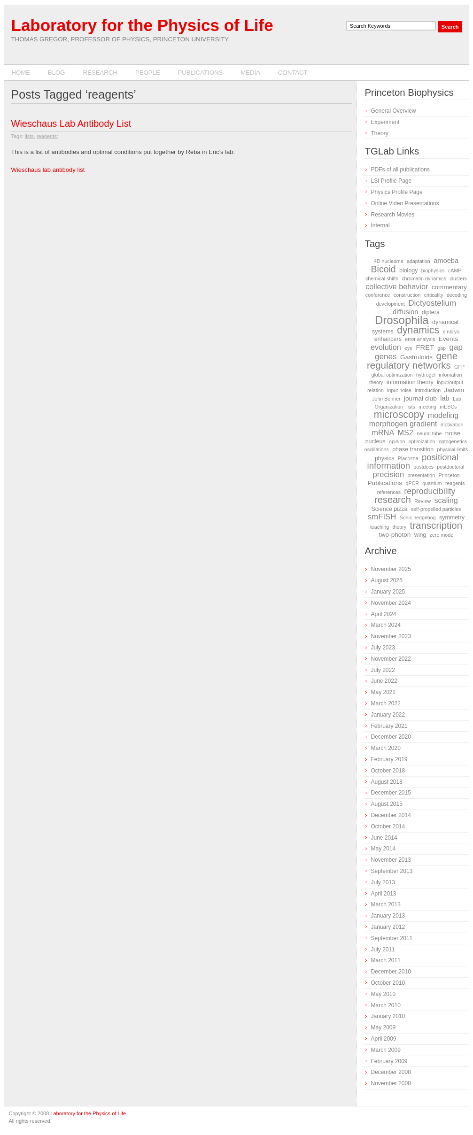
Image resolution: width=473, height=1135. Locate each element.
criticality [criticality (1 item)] (433, 295)
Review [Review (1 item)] (422, 501)
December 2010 (391, 971)
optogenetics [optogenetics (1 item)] (453, 441)
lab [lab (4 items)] (445, 398)
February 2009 (389, 1061)
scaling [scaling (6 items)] (446, 500)
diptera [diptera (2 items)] (431, 312)
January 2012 (388, 927)
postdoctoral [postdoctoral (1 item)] (450, 467)
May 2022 (383, 692)
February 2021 (389, 726)
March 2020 (386, 748)
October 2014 (388, 826)
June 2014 (384, 837)
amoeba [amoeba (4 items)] (446, 260)
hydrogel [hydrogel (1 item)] (425, 375)
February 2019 (389, 759)
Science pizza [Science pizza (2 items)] (390, 509)
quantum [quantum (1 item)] (432, 483)
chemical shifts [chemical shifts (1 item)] (381, 278)
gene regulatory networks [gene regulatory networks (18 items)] (412, 360)
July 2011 (383, 949)
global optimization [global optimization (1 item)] (391, 375)
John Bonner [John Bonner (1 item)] (386, 398)
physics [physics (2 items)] (385, 458)
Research (100, 72)
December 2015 (391, 792)
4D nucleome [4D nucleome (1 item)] (388, 261)
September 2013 (392, 871)
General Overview (393, 111)
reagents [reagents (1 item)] (455, 483)
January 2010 (388, 1016)
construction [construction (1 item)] (407, 295)
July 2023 (383, 647)
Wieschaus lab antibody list (48, 169)
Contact (293, 72)
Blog (56, 72)
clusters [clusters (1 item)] (458, 278)
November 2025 (391, 569)
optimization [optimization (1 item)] (422, 441)
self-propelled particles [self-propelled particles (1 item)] (436, 509)
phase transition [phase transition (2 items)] (413, 449)
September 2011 (392, 938)
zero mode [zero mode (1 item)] (441, 535)
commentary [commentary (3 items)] (449, 287)
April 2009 (383, 1038)
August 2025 (387, 580)
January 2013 (388, 915)
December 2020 (391, 737)
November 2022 (391, 659)
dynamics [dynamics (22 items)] (418, 330)
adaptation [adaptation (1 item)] (418, 261)
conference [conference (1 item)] (377, 295)
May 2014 (383, 848)
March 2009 (386, 1050)
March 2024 (386, 625)
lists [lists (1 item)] (410, 406)
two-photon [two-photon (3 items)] (395, 534)
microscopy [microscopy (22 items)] (399, 414)
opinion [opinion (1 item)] (397, 441)
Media (250, 72)
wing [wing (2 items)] (420, 535)
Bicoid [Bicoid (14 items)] (383, 269)
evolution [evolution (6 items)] (386, 347)
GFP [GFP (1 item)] (459, 367)
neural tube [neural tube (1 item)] (429, 433)
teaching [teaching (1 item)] (379, 527)
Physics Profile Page (397, 192)
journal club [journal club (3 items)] (420, 398)
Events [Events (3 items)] (448, 338)
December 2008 (391, 1072)
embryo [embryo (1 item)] (450, 331)
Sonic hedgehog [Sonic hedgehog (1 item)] (418, 517)
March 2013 (386, 904)
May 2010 (383, 994)
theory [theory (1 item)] (400, 527)
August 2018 (387, 782)
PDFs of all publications (400, 169)
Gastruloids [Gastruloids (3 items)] (416, 357)
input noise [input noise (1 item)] (399, 390)
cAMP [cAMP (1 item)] (454, 270)
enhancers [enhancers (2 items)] (388, 339)
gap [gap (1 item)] (441, 348)
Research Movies (393, 214)
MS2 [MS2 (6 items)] (405, 432)
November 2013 (391, 860)
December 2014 (391, 815)
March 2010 (386, 1005)
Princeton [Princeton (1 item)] (449, 475)
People (147, 72)
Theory (379, 133)
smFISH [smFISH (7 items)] (382, 516)
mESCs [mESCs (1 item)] (448, 406)
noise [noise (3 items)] (453, 433)
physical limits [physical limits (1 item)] (452, 449)
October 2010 (388, 983)
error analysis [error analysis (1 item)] (420, 339)
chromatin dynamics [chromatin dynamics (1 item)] (424, 278)
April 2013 (383, 893)
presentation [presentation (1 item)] (421, 475)
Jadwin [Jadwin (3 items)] (454, 390)
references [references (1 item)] (389, 492)
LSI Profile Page (391, 181)
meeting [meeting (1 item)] (427, 406)
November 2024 (391, 603)
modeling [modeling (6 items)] (443, 415)
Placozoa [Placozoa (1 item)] (408, 458)
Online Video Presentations (405, 203)
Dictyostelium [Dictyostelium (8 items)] (432, 303)
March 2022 (386, 703)
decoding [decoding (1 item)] (457, 295)
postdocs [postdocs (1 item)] (423, 467)
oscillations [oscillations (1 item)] (376, 449)
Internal (380, 225)
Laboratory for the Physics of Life (142, 25)
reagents (47, 136)
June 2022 (384, 681)
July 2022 (383, 670)
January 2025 (388, 591)
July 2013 (383, 882)
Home (21, 72)
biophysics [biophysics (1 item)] (433, 270)
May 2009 (383, 1027)
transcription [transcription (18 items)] (436, 525)
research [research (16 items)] (392, 499)
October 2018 (388, 770)
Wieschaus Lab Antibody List (71, 123)
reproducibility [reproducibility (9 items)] (429, 491)
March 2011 (386, 960)
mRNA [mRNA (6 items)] (383, 432)
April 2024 (383, 614)
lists (29, 136)
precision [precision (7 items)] (388, 474)
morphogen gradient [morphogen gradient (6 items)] (403, 423)
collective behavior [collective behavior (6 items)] (396, 286)
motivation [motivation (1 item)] (452, 424)
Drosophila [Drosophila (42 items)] (402, 320)
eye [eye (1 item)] (408, 348)
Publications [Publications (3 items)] (384, 482)
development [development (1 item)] (390, 304)
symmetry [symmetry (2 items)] (452, 517)
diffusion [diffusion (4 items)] (405, 312)
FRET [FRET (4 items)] (425, 347)
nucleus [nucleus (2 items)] (375, 441)
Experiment (385, 122)
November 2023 (391, 636)
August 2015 (387, 804)
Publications (200, 72)
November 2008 (391, 1083)
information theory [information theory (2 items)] (410, 382)
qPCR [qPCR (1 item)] (412, 483)
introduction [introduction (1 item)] (428, 390)
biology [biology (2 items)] (408, 270)
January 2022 (388, 714)
